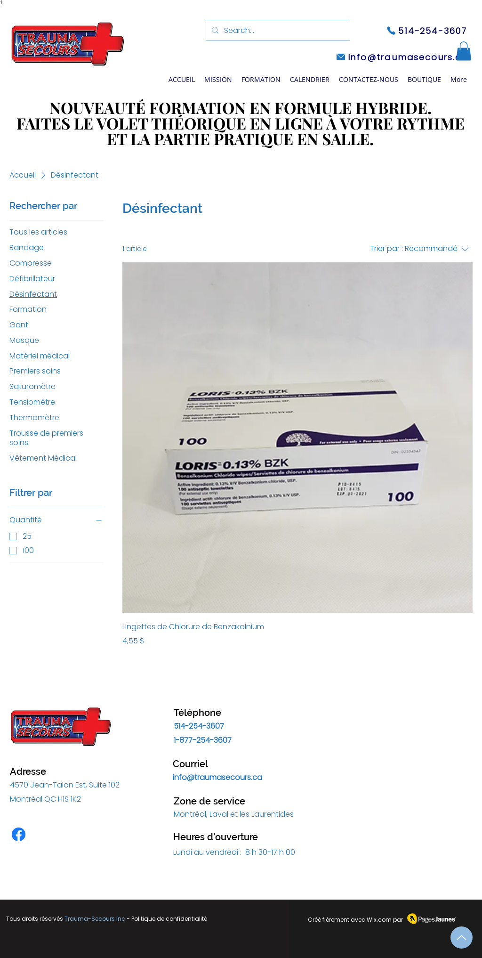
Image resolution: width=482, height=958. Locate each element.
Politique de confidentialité (169, 919)
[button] (261, 80)
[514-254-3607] (426, 30)
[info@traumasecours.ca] (401, 57)
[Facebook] (18, 834)
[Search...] (277, 30)
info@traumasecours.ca (217, 777)
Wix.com (379, 920)
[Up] (461, 937)
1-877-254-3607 (203, 740)
